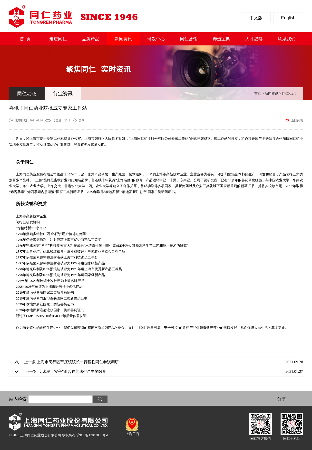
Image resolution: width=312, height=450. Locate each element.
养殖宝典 (221, 38)
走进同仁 (58, 38)
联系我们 (286, 38)
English (288, 17)
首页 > (259, 93)
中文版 (256, 17)
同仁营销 (188, 38)
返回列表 (297, 120)
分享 (82, 120)
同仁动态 (27, 93)
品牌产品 (90, 38)
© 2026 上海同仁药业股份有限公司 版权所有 (58, 435)
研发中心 (156, 38)
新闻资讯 (123, 38)
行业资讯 (63, 93)
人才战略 (254, 38)
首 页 (25, 38)
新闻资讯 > (273, 93)
